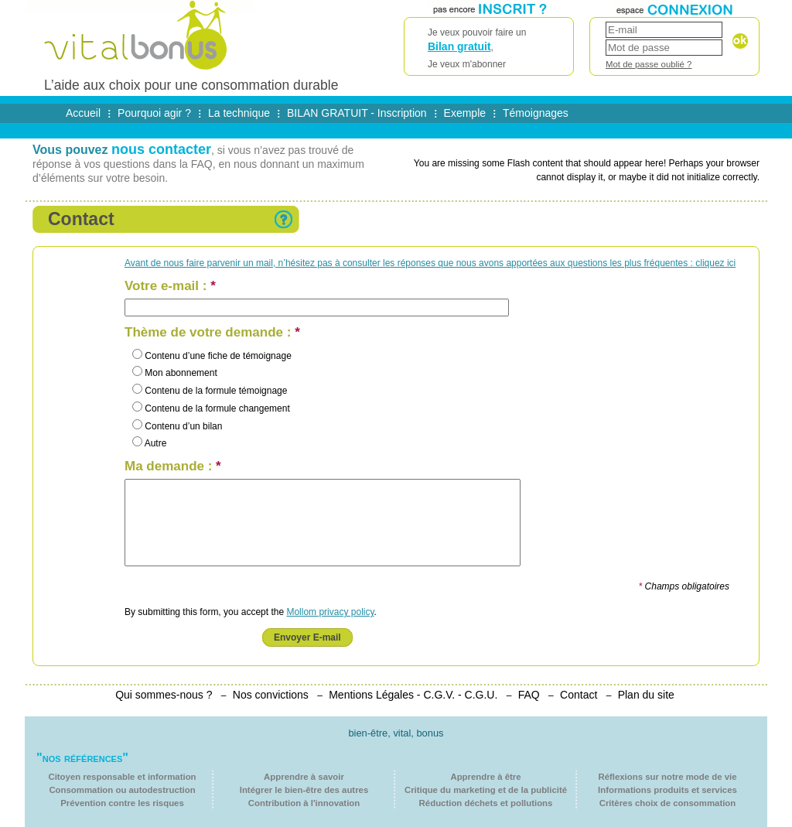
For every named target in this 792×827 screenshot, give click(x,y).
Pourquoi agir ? (154, 113)
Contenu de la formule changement (211, 408)
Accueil (83, 113)
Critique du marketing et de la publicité (486, 790)
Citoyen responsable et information (122, 776)
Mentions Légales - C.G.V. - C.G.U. (413, 695)
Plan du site (646, 695)
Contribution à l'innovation (304, 803)
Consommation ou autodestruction (122, 790)
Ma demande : (173, 466)
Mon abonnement (174, 372)
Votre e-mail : (170, 286)
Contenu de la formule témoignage (209, 390)
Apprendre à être (485, 776)
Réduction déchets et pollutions (486, 803)
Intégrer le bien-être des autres (304, 790)
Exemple (465, 113)
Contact (578, 695)
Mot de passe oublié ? (648, 64)
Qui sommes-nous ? (163, 695)
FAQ (529, 695)
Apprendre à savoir (304, 776)
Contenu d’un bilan (177, 426)
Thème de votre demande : (212, 333)
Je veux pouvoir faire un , (489, 49)
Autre (149, 443)
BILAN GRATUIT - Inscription (357, 113)
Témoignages (535, 113)
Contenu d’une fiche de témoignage (212, 355)
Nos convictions (271, 695)
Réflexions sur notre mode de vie (667, 776)
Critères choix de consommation (667, 803)
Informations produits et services (667, 790)
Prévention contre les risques (122, 803)
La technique (239, 113)
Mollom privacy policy (330, 612)
